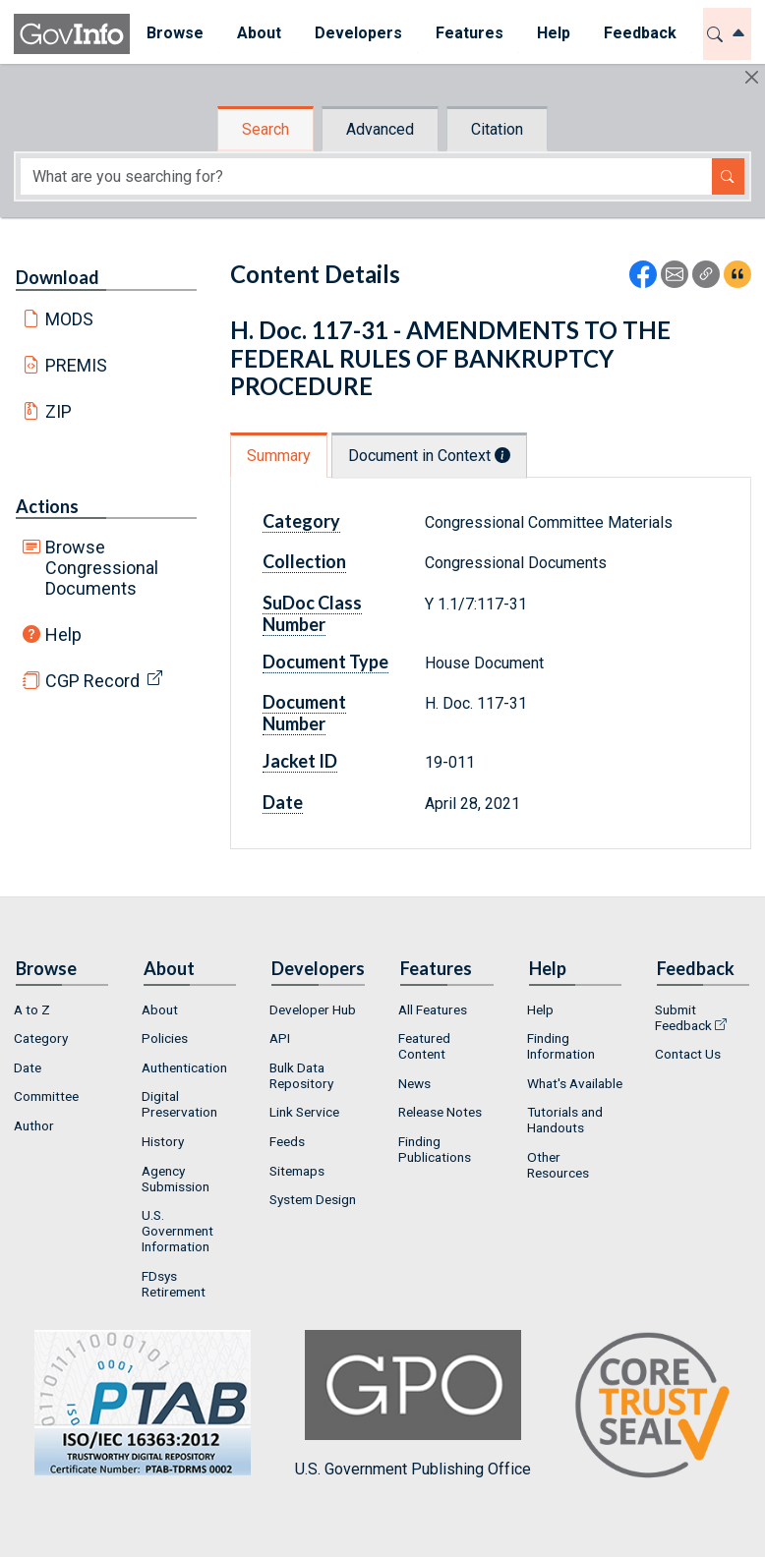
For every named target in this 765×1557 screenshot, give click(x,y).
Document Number (304, 712)
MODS (69, 319)
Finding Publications (434, 1149)
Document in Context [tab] (429, 455)
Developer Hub (312, 1009)
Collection (304, 561)
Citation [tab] (497, 129)
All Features (432, 1009)
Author (34, 1125)
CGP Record (92, 680)
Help (63, 634)
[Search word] (366, 176)
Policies (165, 1038)
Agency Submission (175, 1178)
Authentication (184, 1067)
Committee (46, 1096)
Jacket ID (300, 761)
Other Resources (558, 1165)
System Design (312, 1199)
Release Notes (440, 1112)
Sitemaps (296, 1171)
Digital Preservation (179, 1104)
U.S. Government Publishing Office (413, 1404)
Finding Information (561, 1046)
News (414, 1083)
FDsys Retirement (174, 1283)
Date (283, 802)
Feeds (287, 1141)
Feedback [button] (640, 33)
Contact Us (688, 1054)
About (160, 1009)
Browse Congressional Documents (101, 568)
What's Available (574, 1083)
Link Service (304, 1112)
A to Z (32, 1009)
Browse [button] (175, 33)
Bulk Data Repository (301, 1075)
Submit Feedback (683, 1017)
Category (301, 521)
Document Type (325, 661)
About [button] (259, 33)
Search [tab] (265, 129)
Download (57, 277)
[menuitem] (175, 34)
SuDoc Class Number (312, 613)
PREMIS (76, 365)
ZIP (58, 411)
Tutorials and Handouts (565, 1119)
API (279, 1038)
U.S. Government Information (177, 1230)
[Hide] (751, 77)
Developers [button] (358, 33)
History (163, 1141)
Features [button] (469, 33)
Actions (47, 506)
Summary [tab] (279, 455)
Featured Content (424, 1046)
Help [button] (553, 33)
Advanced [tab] (380, 129)
